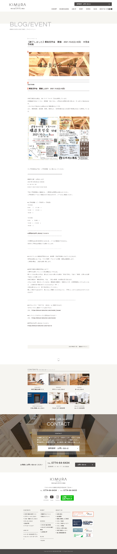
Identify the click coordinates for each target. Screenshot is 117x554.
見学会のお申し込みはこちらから (39, 233)
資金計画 (26, 523)
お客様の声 (43, 532)
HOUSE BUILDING (64, 9)
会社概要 (59, 516)
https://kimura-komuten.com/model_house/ (46, 310)
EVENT (81, 9)
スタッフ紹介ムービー (62, 523)
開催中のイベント (45, 514)
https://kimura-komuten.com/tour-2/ (40, 325)
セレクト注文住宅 (79, 408)
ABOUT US (102, 9)
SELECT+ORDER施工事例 (46, 528)
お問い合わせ (82, 464)
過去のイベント (83, 346)
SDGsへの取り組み (61, 528)
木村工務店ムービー (61, 530)
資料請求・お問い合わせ (84, 4)
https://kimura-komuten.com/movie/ (44, 318)
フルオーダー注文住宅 (58, 408)
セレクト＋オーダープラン (30, 538)
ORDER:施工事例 (45, 525)
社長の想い (59, 514)
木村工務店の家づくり (37, 389)
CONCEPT (54, 9)
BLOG (95, 9)
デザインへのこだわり (58, 389)
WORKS (88, 9)
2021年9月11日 (73, 346)
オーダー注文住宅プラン (30, 534)
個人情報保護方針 (61, 532)
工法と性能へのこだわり (37, 408)
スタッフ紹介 (60, 521)
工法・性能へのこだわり (30, 518)
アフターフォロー (28, 525)
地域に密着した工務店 (62, 518)
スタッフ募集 (60, 525)
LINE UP (74, 9)
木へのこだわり (79, 389)
